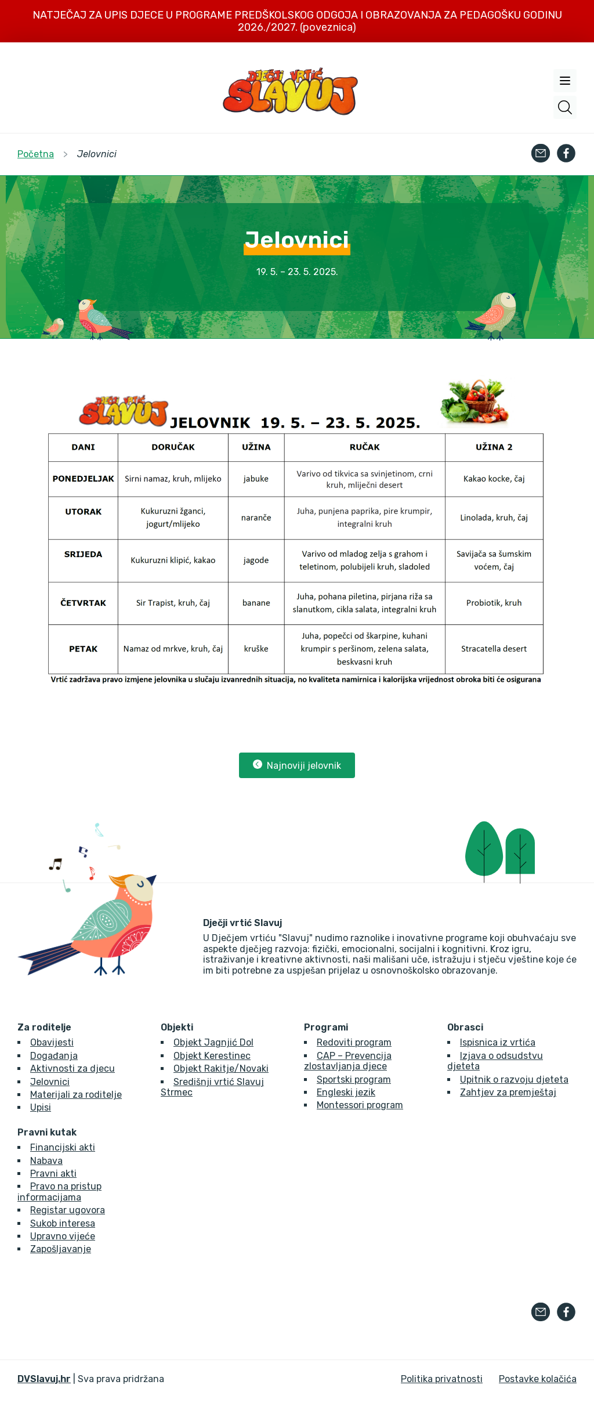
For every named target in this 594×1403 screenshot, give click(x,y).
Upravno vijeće (62, 1236)
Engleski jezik (346, 1092)
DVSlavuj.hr (44, 1378)
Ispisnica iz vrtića (497, 1042)
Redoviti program (354, 1042)
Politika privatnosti (442, 1378)
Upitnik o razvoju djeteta (514, 1079)
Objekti (177, 1027)
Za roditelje (44, 1027)
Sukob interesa (62, 1223)
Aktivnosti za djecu (72, 1068)
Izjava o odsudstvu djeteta (495, 1061)
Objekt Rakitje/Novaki (221, 1068)
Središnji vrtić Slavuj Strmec (212, 1087)
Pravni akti (53, 1173)
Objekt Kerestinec (212, 1055)
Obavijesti (52, 1042)
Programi (326, 1027)
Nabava (46, 1160)
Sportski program (354, 1079)
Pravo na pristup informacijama (59, 1191)
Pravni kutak (47, 1132)
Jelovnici (50, 1081)
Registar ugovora (67, 1210)
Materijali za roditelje (76, 1094)
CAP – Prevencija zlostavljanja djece (348, 1061)
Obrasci (465, 1027)
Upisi (40, 1107)
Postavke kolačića (538, 1378)
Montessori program (360, 1105)
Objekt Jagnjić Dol (213, 1042)
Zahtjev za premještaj (508, 1092)
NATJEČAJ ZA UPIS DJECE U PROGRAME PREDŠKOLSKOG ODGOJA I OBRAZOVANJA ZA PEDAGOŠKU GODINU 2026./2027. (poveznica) (297, 21)
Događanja (54, 1055)
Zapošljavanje (60, 1248)
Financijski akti (62, 1147)
